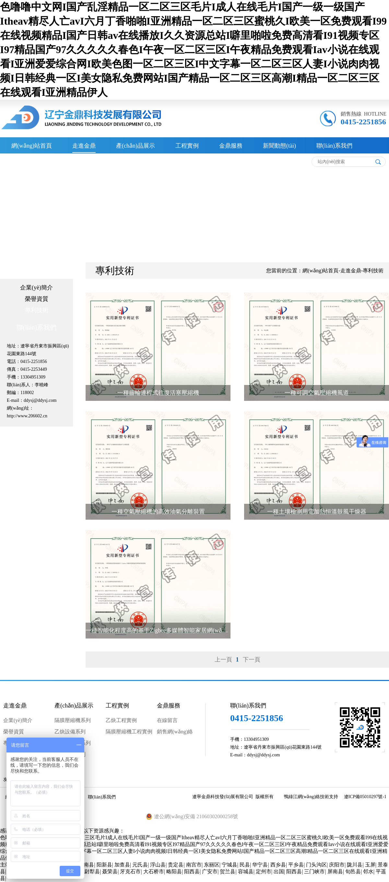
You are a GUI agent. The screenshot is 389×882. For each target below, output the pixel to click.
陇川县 (354, 864)
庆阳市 (337, 864)
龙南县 (86, 864)
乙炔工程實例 (121, 720)
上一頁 (223, 659)
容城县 (245, 871)
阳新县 (104, 864)
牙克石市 (130, 871)
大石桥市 (153, 871)
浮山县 (158, 864)
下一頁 (251, 659)
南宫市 (194, 864)
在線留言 (167, 720)
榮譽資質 (36, 299)
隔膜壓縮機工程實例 (129, 731)
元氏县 (140, 864)
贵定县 (175, 864)
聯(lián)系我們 (334, 145)
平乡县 (296, 864)
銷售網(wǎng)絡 (175, 731)
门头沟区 (316, 864)
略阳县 (174, 871)
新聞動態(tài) (279, 145)
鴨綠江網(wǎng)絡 (302, 796)
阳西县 (192, 871)
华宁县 (260, 864)
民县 (245, 864)
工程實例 (187, 145)
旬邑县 (353, 871)
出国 (279, 871)
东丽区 (211, 864)
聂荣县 (110, 871)
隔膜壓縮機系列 (72, 720)
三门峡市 (314, 871)
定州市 (263, 871)
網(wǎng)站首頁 (31, 145)
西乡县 (278, 864)
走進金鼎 (84, 145)
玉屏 (370, 864)
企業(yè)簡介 (36, 287)
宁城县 (229, 864)
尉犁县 (92, 871)
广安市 (210, 871)
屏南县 (335, 871)
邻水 (368, 871)
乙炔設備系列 (70, 731)
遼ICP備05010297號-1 (365, 796)
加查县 (122, 864)
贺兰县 (227, 871)
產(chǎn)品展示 (135, 145)
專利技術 (36, 310)
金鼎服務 (230, 145)
